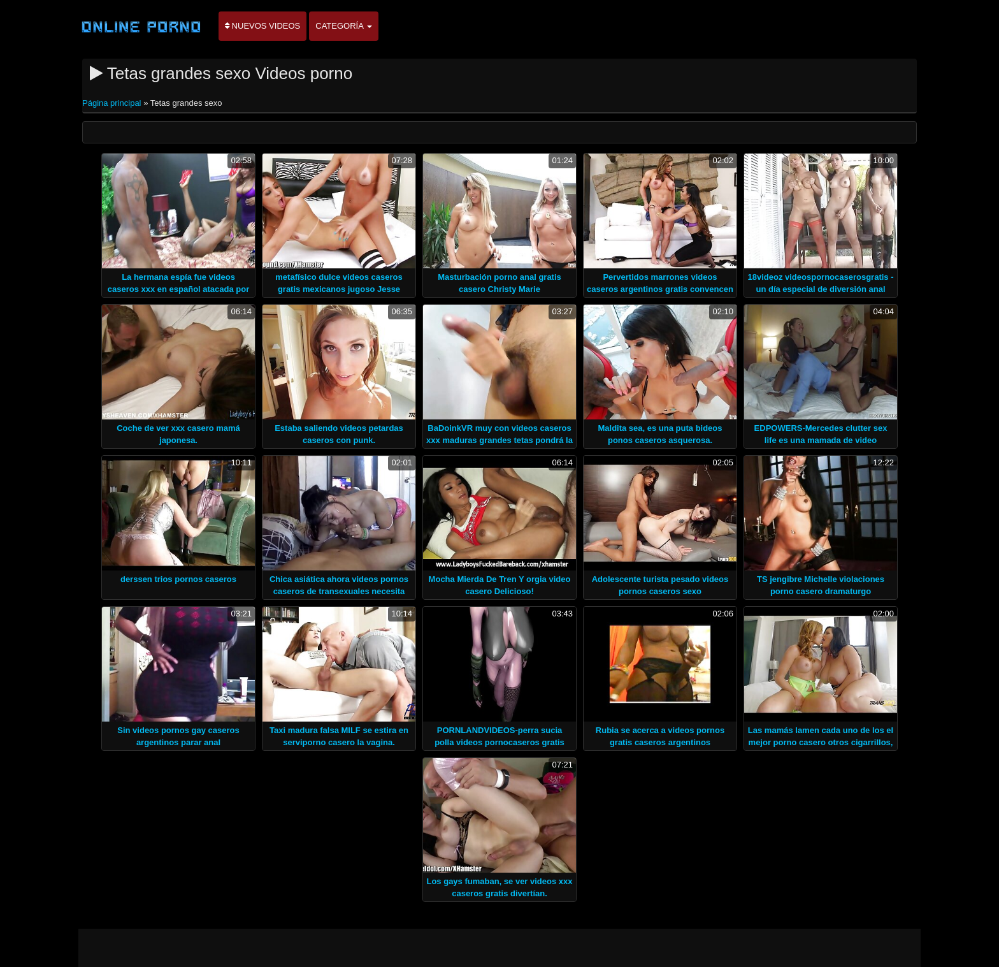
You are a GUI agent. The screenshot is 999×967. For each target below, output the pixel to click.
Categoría (343, 26)
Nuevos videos (262, 26)
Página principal (112, 103)
